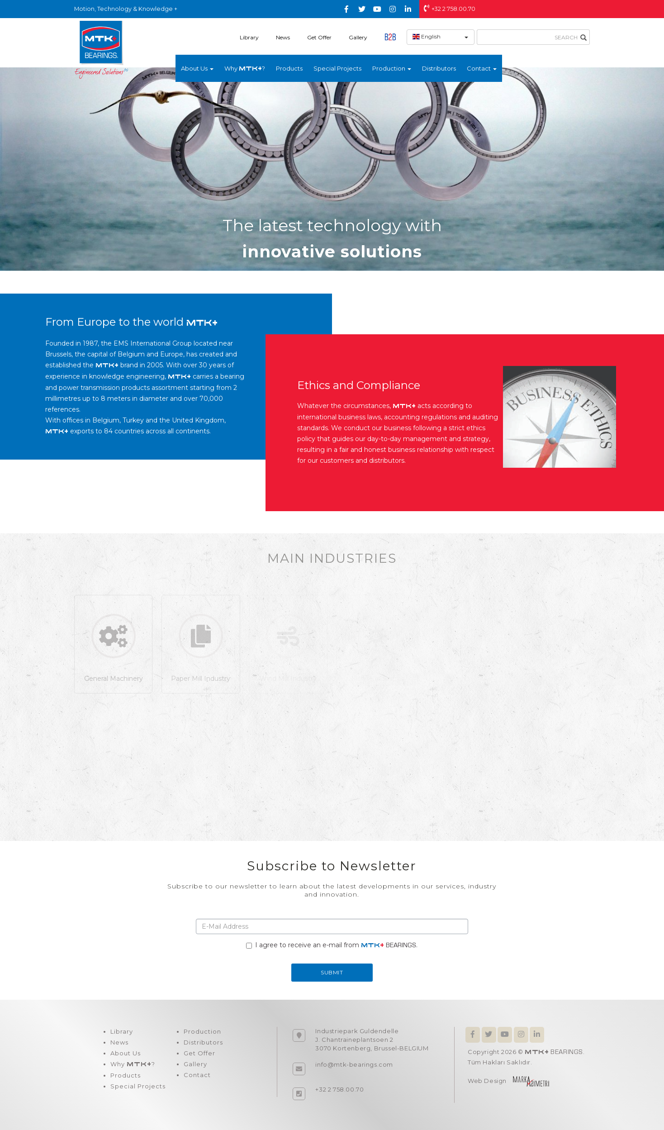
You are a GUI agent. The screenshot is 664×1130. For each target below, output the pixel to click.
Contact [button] (482, 68)
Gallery (358, 37)
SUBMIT (332, 972)
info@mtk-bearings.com (354, 1064)
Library (249, 37)
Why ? (244, 68)
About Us (125, 1053)
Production (202, 1031)
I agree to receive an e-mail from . (331, 945)
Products (289, 68)
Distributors (439, 68)
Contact (197, 1074)
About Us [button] (197, 68)
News (283, 37)
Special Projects (337, 68)
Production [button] (391, 68)
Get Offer (319, 37)
